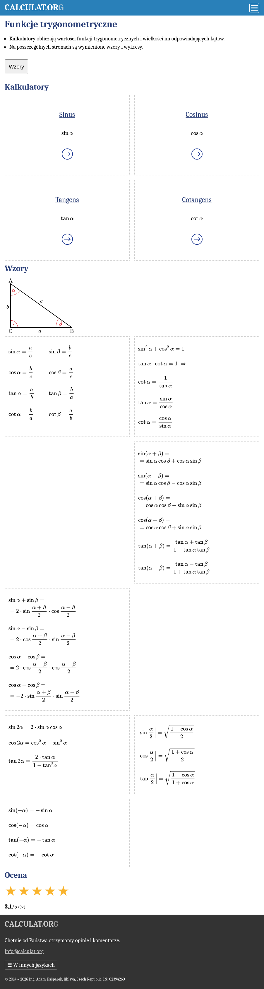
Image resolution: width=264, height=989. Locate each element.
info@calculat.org (24, 951)
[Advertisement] (67, 482)
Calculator (34, 7)
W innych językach (31, 965)
